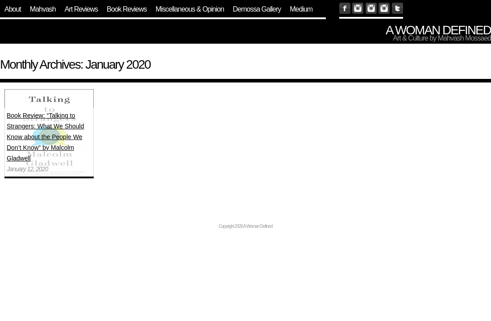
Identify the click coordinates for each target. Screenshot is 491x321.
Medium (301, 9)
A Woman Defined (438, 30)
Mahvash (43, 9)
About (12, 9)
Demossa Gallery (257, 9)
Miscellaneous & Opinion (189, 9)
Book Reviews (126, 9)
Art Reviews (81, 9)
